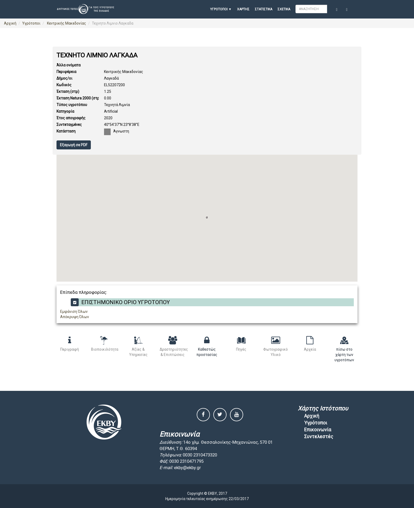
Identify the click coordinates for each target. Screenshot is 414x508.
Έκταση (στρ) (68, 91)
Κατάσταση (66, 131)
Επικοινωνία (317, 429)
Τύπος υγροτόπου (72, 105)
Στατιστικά (263, 9)
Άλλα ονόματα (69, 65)
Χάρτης (243, 9)
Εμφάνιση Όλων (74, 311)
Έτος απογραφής (71, 118)
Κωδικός (64, 85)
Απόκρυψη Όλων (74, 317)
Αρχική (10, 23)
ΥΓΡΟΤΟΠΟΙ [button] (219, 9)
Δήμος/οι (64, 78)
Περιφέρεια (66, 72)
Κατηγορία (65, 111)
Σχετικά (283, 9)
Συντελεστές (318, 436)
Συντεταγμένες (69, 124)
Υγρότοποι (31, 23)
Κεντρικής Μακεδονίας (66, 23)
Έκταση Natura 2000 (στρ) (79, 98)
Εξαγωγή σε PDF (73, 145)
